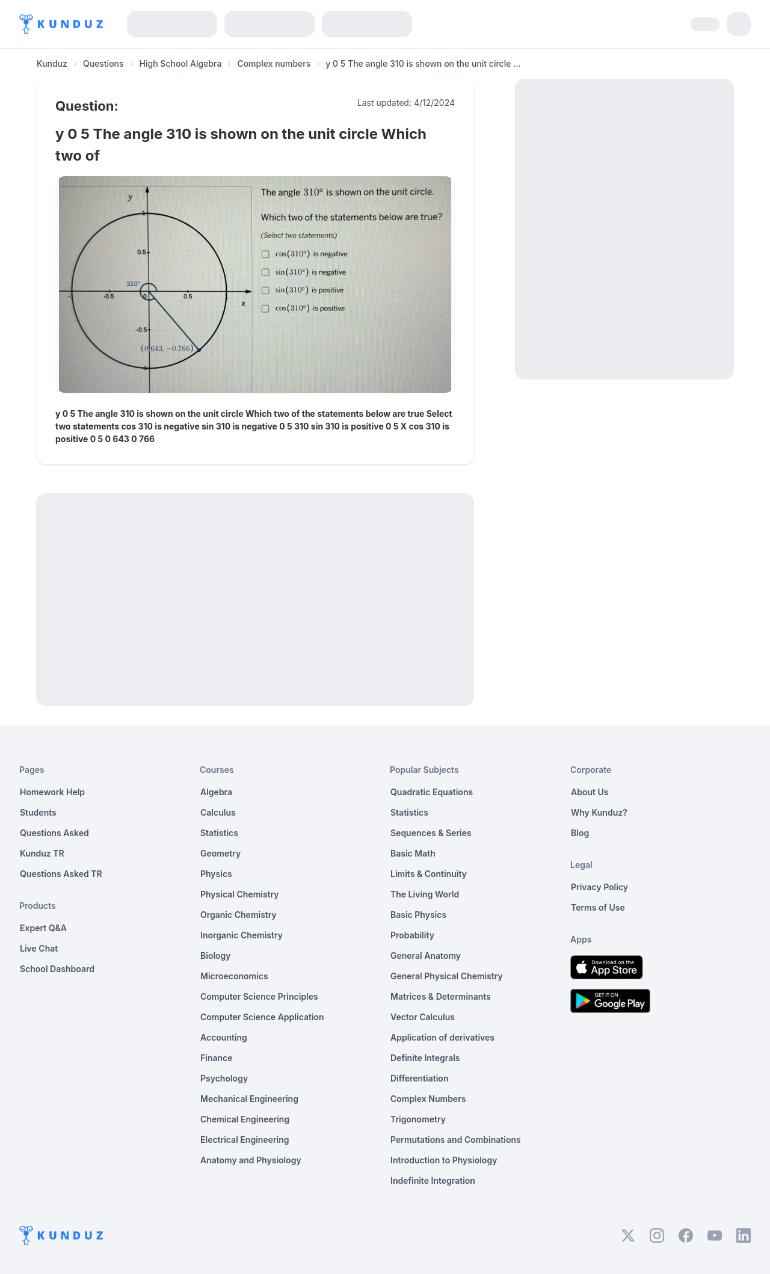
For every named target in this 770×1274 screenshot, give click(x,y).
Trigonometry (418, 1119)
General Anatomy (425, 955)
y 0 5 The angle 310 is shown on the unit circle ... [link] (423, 63)
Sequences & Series (431, 833)
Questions (103, 63)
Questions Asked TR (61, 874)
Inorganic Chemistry (241, 935)
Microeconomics (234, 976)
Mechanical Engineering (249, 1099)
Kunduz (52, 63)
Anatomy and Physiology (250, 1160)
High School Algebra (181, 63)
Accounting (223, 1037)
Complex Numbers (428, 1099)
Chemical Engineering (244, 1119)
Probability (412, 935)
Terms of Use (598, 907)
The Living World (424, 894)
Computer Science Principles (259, 996)
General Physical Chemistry (446, 976)
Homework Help (52, 792)
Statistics (219, 833)
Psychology (224, 1078)
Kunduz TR (42, 853)
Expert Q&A (43, 928)
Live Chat (39, 948)
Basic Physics (418, 914)
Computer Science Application (262, 1017)
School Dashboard (57, 969)
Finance (216, 1058)
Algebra (216, 792)
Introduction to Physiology (443, 1160)
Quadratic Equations (431, 792)
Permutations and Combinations (455, 1139)
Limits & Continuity (428, 874)
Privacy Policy (599, 887)
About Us (589, 792)
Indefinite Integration (432, 1180)
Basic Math (413, 853)
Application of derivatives (442, 1037)
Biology (215, 955)
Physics (216, 874)
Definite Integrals (425, 1058)
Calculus (218, 812)
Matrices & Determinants (440, 996)
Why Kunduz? (599, 812)
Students (38, 812)
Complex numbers (273, 63)
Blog (580, 833)
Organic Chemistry (238, 914)
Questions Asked (54, 833)
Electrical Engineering (244, 1139)
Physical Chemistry (239, 894)
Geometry (220, 853)
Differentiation (419, 1078)
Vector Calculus (422, 1017)
